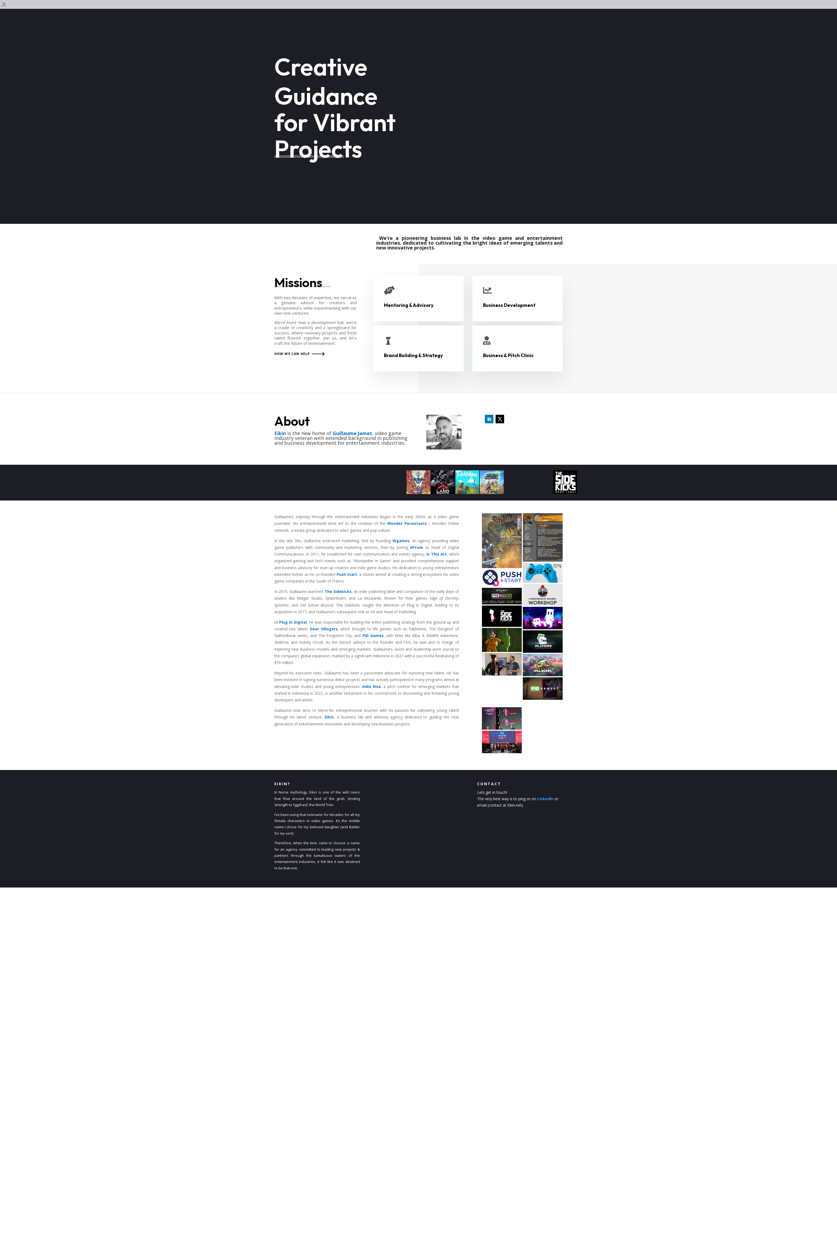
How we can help (292, 353)
